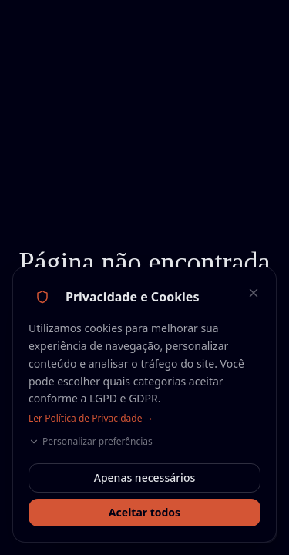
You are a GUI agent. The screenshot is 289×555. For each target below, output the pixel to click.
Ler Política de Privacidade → (91, 418)
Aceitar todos (144, 512)
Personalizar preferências (91, 442)
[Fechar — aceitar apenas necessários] (253, 293)
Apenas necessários (145, 477)
